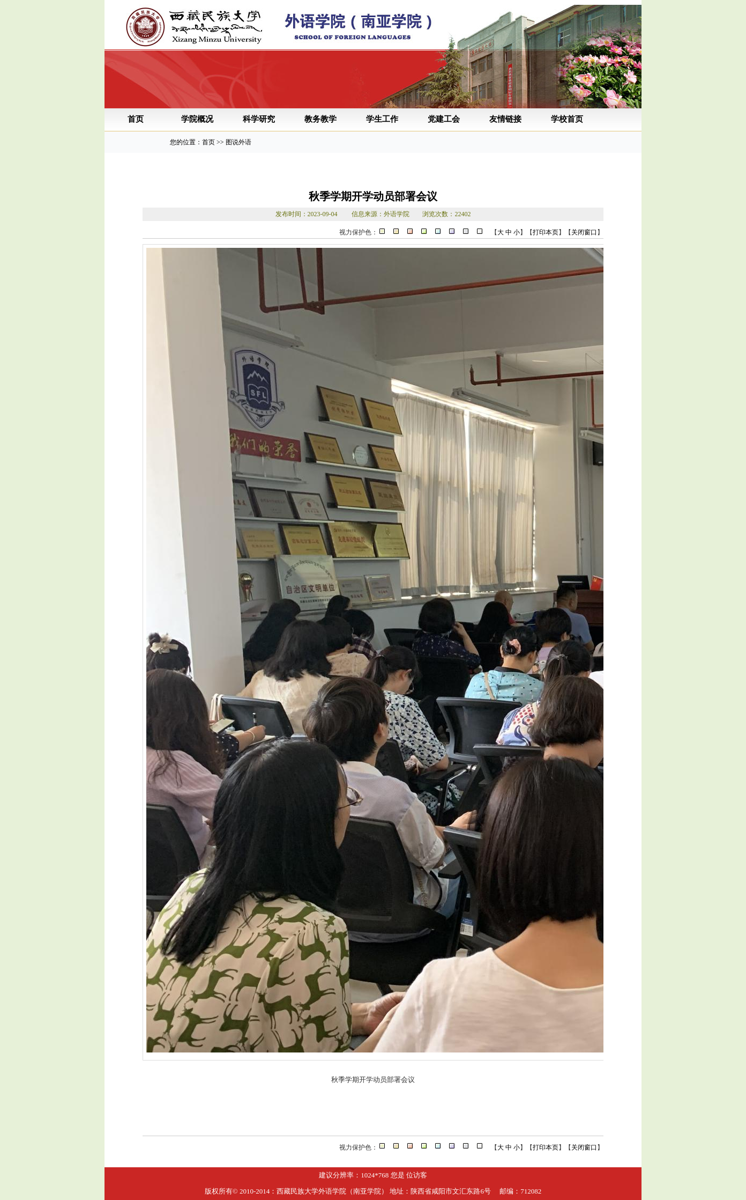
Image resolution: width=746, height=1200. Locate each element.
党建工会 (444, 119)
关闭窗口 (584, 232)
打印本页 (545, 232)
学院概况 (197, 119)
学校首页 (567, 119)
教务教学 (320, 119)
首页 (136, 119)
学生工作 (382, 119)
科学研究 (259, 119)
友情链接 (505, 119)
